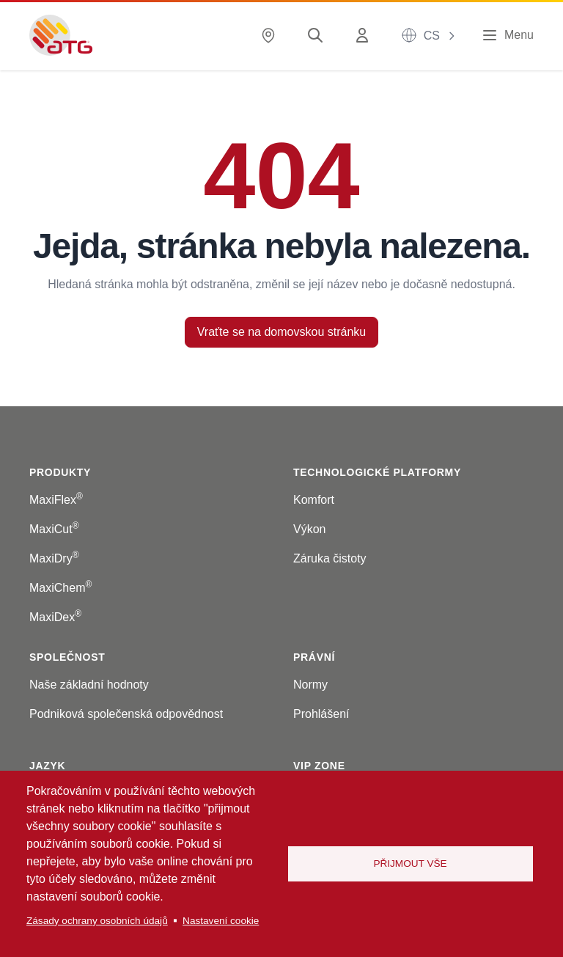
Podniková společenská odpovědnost (126, 714)
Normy (310, 684)
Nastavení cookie (221, 920)
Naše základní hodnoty (89, 684)
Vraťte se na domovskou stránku (281, 332)
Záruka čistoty (330, 558)
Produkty (60, 472)
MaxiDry (54, 558)
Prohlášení (321, 714)
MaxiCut (54, 529)
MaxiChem (60, 588)
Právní (314, 657)
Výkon (309, 529)
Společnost (67, 657)
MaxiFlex (56, 500)
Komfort (313, 500)
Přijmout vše (409, 863)
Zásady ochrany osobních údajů (97, 920)
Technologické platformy (377, 472)
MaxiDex (55, 617)
